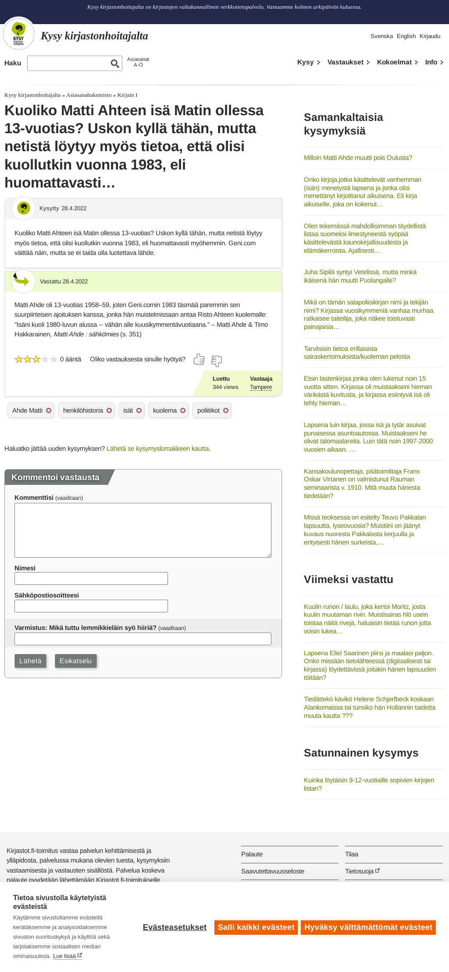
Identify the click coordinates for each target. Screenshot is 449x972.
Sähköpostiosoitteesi (46, 595)
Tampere (261, 387)
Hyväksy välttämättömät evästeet (368, 927)
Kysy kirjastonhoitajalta (32, 95)
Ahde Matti (27, 410)
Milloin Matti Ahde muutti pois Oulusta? (358, 157)
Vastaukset (345, 62)
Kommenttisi (33, 497)
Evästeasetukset (173, 927)
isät (128, 410)
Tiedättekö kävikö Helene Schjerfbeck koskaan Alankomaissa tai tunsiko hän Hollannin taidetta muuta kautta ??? (369, 707)
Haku (12, 63)
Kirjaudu (430, 36)
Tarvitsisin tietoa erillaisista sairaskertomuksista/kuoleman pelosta (357, 353)
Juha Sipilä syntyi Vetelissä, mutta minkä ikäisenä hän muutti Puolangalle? (360, 276)
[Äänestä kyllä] (199, 359)
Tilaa (351, 854)
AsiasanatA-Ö (138, 62)
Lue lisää (64, 956)
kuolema (165, 410)
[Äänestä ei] (216, 361)
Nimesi (25, 568)
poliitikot (208, 410)
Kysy (305, 62)
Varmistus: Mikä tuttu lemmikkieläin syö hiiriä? (85, 627)
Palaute (252, 854)
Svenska (382, 36)
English (406, 36)
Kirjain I (128, 95)
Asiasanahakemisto (88, 95)
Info (431, 62)
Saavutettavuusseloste (272, 871)
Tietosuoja (359, 871)
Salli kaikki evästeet (255, 927)
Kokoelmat (394, 62)
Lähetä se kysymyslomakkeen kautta (158, 448)
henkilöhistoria (83, 410)
